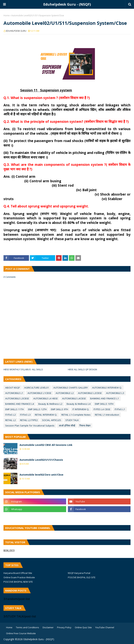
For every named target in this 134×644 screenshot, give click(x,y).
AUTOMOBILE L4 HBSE (45, 398)
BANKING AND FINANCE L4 (19, 403)
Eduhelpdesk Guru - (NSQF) (67, 4)
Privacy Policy (64, 627)
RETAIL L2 (10, 420)
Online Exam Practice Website (19, 577)
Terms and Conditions (27, 627)
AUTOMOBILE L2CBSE (90, 393)
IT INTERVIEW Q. (80, 409)
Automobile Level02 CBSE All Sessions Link (46, 445)
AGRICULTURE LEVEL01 (36, 387)
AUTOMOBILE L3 (115, 393)
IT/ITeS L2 (10, 414)
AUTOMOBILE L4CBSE (74, 398)
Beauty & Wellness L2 (50, 403)
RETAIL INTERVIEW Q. (46, 414)
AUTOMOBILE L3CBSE (17, 398)
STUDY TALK (72, 420)
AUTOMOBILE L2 (65, 393)
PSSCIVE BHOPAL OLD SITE (81, 577)
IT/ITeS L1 (120, 409)
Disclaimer (48, 627)
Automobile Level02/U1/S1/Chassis (41, 459)
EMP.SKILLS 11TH (14, 409)
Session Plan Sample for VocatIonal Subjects (29, 425)
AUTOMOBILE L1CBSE (39, 393)
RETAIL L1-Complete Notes (76, 414)
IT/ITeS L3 (25, 414)
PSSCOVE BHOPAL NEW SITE (18, 581)
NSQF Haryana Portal (79, 573)
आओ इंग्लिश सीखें (67, 425)
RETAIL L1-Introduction (107, 414)
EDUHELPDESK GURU (16, 30)
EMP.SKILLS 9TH (59, 409)
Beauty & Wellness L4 (79, 403)
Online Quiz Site (83, 627)
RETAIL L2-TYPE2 (29, 420)
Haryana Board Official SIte (17, 573)
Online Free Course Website (21, 633)
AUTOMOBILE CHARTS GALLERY (70, 387)
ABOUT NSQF (12, 387)
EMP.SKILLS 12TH (37, 409)
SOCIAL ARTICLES (51, 420)
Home (6, 15)
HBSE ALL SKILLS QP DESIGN (82, 369)
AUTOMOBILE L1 (14, 393)
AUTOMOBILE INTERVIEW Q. (107, 387)
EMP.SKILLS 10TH (104, 403)
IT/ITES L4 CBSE (102, 409)
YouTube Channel (104, 627)
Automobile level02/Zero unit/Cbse (41, 474)
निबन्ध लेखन (85, 425)
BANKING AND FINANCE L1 (104, 398)
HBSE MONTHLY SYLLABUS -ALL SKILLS (23, 369)
